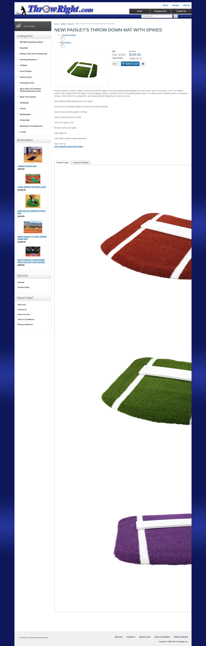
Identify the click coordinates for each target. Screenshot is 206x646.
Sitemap (21, 282)
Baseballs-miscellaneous (31, 126)
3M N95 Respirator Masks (31, 42)
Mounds (70, 24)
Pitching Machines (28, 59)
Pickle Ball (25, 120)
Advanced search (185, 16)
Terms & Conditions (26, 319)
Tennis (23, 108)
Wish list (186, 5)
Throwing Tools (27, 83)
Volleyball (24, 103)
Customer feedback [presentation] (80, 163)
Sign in (165, 5)
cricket (23, 132)
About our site (24, 314)
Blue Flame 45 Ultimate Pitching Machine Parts (30, 90)
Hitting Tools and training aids (33, 54)
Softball (63, 24)
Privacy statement (25, 324)
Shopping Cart (160, 11)
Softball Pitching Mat (27, 166)
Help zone (22, 305)
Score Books (26, 71)
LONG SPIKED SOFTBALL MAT (32, 187)
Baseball (24, 48)
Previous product (68, 35)
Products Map (23, 287)
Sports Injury (26, 77)
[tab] (62, 163)
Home (56, 24)
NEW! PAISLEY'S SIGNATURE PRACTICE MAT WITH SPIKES (31, 261)
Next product (66, 42)
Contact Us (181, 11)
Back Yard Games (28, 97)
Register (175, 5)
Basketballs (25, 114)
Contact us (22, 310)
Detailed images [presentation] (62, 163)
